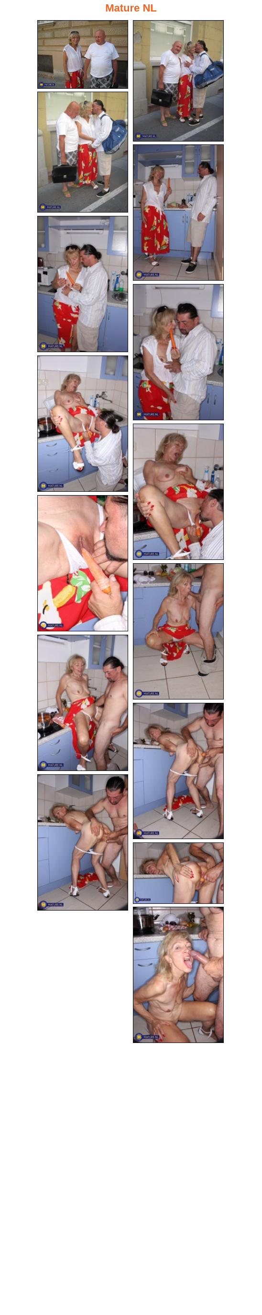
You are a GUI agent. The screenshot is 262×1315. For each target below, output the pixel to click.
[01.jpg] (82, 54)
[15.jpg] (178, 975)
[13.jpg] (82, 842)
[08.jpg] (178, 492)
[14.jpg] (178, 873)
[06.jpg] (178, 352)
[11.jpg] (82, 703)
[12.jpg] (178, 771)
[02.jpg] (178, 81)
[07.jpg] (82, 423)
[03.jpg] (82, 152)
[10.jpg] (178, 631)
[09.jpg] (82, 563)
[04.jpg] (178, 212)
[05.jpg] (82, 284)
